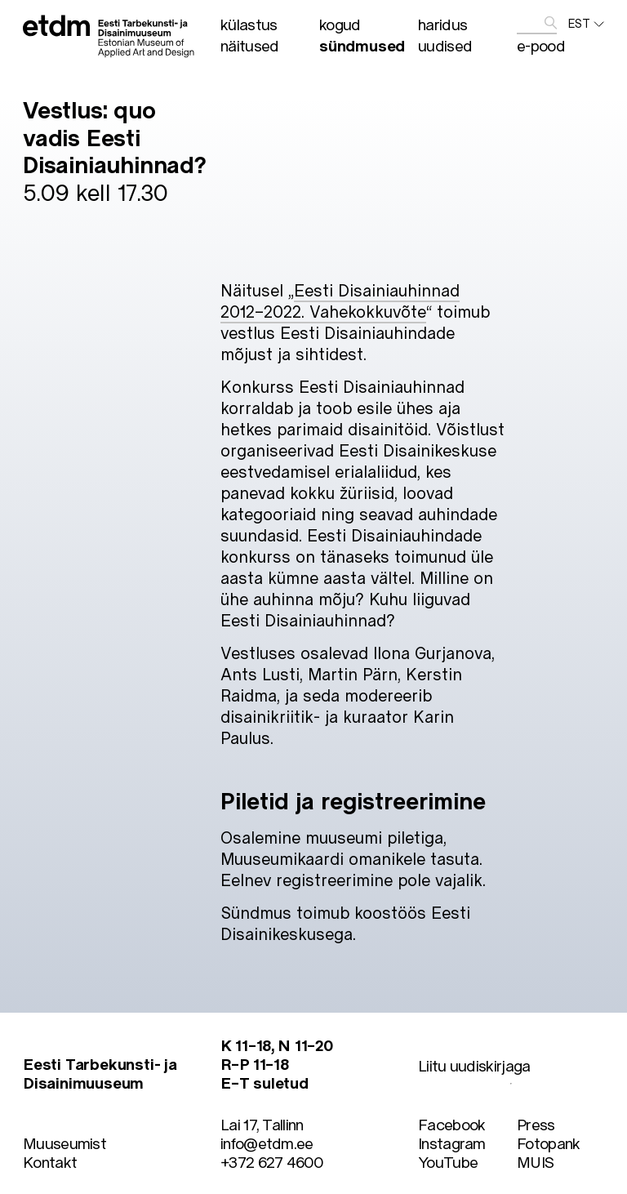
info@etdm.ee (267, 1143)
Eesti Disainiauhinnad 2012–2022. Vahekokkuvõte (340, 300)
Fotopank (548, 1143)
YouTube (448, 1161)
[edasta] (551, 24)
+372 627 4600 (271, 1161)
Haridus (442, 24)
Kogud (340, 24)
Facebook (451, 1124)
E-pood (541, 45)
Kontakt (50, 1161)
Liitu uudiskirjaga (474, 1065)
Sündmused (362, 45)
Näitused (249, 45)
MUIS (535, 1161)
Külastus (248, 24)
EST (586, 23)
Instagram (452, 1143)
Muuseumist (64, 1143)
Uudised (445, 45)
